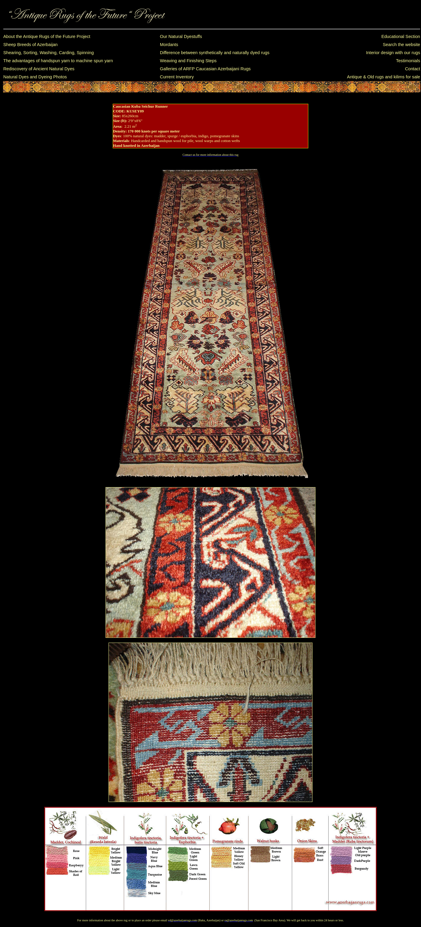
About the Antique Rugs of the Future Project (46, 36)
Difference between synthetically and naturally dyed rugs (214, 52)
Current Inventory (177, 76)
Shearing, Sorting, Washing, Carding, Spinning (48, 52)
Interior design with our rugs (393, 52)
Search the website (401, 44)
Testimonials (408, 60)
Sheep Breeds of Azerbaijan (30, 44)
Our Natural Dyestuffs (181, 36)
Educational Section (400, 36)
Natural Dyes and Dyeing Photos (35, 76)
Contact (412, 68)
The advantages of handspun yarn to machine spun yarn (58, 60)
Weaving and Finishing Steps (188, 60)
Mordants (169, 44)
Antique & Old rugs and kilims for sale (383, 76)
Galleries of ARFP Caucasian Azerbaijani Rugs (205, 68)
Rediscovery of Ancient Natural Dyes (38, 68)
